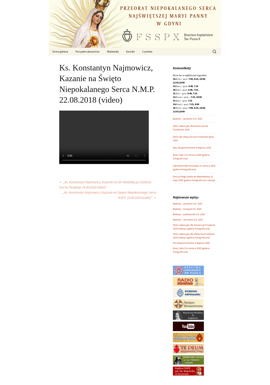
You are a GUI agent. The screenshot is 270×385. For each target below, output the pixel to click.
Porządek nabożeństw (87, 51)
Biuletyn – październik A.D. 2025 (189, 214)
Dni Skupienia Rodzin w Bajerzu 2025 (191, 242)
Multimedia (113, 51)
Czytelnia (147, 51)
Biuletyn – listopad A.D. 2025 (187, 209)
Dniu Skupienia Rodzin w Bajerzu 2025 (192, 147)
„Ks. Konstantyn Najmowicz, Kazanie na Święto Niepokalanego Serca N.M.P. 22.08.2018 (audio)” (109, 195)
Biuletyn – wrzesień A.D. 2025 (188, 219)
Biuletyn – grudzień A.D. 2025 (187, 118)
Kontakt (130, 51)
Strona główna (60, 51)
